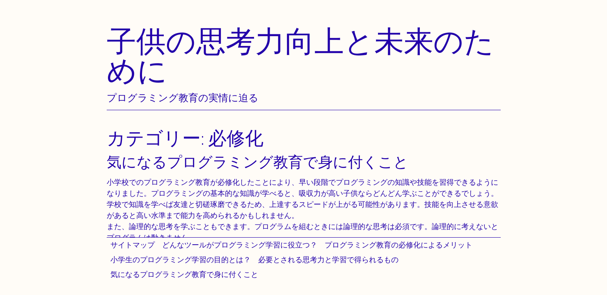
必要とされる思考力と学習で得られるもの (328, 259)
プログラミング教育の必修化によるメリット (398, 245)
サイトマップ (132, 245)
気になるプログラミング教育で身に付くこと (184, 274)
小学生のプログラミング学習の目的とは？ (180, 259)
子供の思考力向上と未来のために (300, 55)
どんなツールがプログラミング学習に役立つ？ (239, 245)
